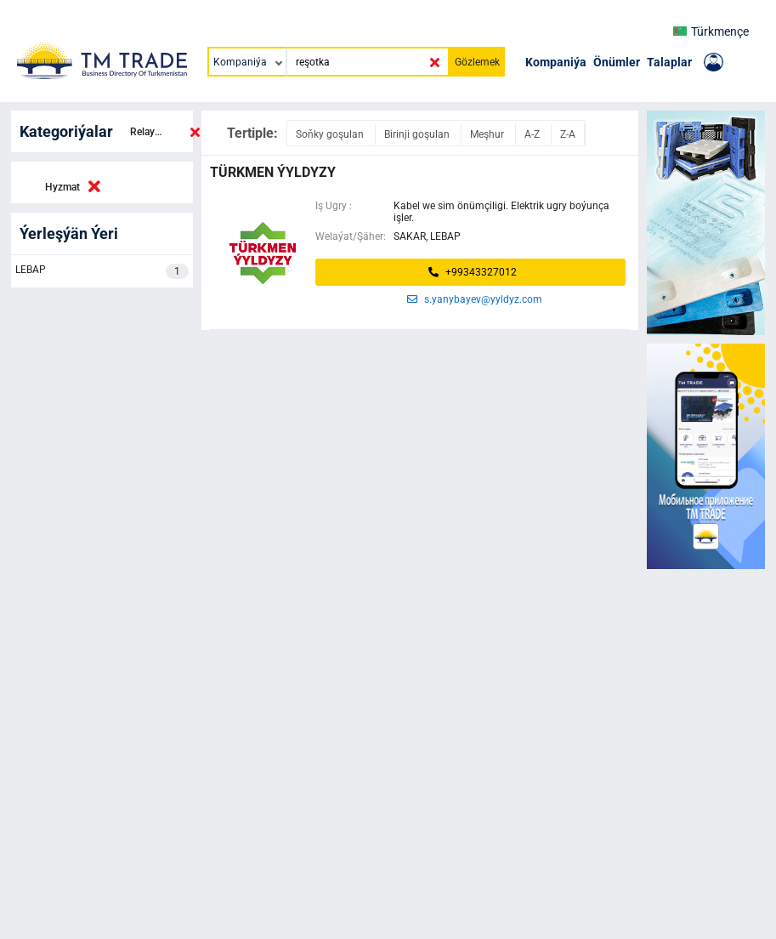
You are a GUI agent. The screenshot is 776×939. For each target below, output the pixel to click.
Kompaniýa (555, 62)
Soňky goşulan (331, 134)
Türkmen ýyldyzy (273, 172)
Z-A (567, 134)
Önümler (616, 62)
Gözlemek (477, 62)
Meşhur (488, 134)
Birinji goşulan (418, 134)
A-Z (533, 134)
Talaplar (669, 62)
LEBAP (102, 271)
